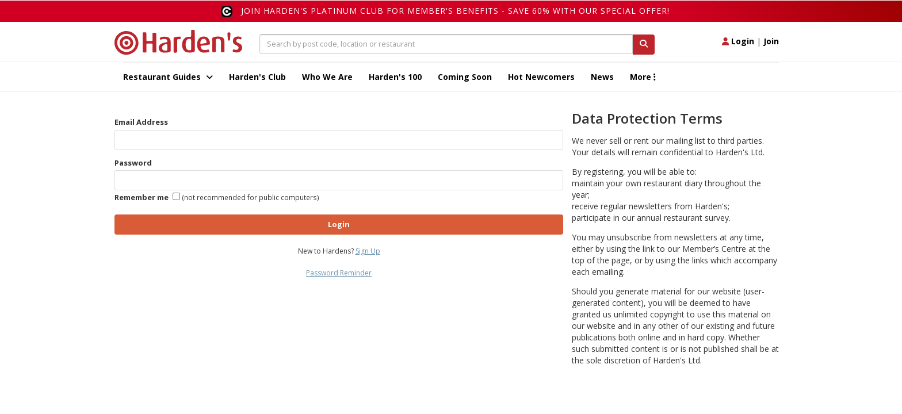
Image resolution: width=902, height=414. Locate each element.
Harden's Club (257, 76)
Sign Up (368, 251)
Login (738, 41)
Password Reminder (339, 273)
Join (771, 41)
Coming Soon (465, 76)
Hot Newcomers (541, 76)
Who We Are (327, 76)
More (643, 76)
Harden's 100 (395, 76)
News (602, 76)
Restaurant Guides (168, 76)
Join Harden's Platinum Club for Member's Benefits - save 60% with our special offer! (455, 10)
